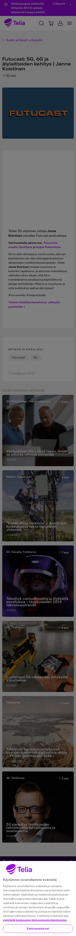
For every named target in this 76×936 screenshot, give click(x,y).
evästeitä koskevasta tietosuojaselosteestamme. (35, 926)
